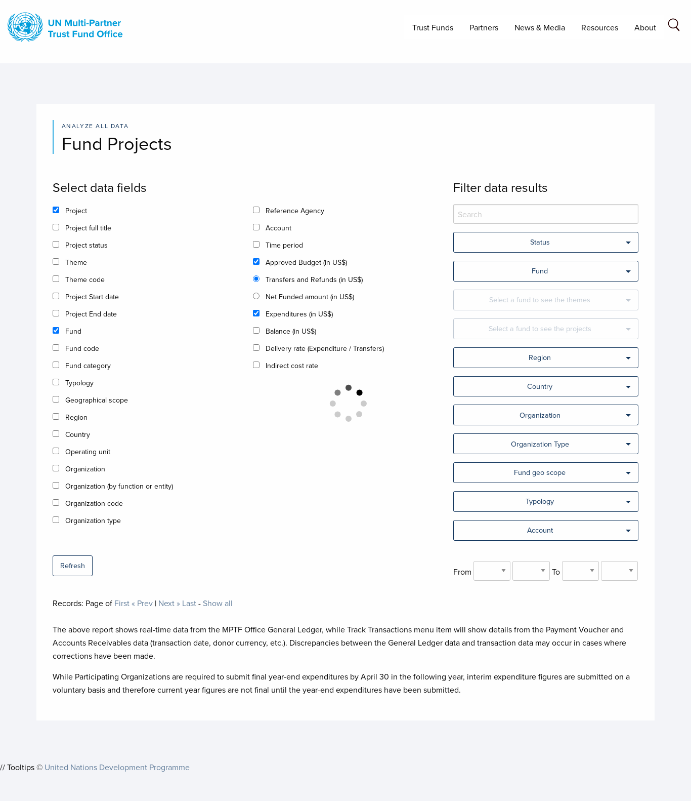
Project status (86, 245)
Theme (76, 262)
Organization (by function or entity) (119, 486)
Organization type (93, 520)
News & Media (539, 27)
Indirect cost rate (292, 366)
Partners (483, 27)
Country (77, 434)
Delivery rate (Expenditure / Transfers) (325, 348)
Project (76, 211)
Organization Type (540, 443)
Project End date (91, 314)
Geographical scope (96, 400)
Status (540, 241)
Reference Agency (295, 211)
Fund (73, 331)
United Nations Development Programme (117, 767)
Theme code (85, 279)
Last (189, 603)
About (645, 27)
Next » (169, 603)
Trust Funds (432, 27)
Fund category (88, 366)
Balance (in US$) (291, 331)
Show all (218, 603)
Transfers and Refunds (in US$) (314, 279)
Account (278, 228)
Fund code (82, 348)
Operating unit (87, 452)
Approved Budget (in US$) (306, 262)
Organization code (94, 503)
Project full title (88, 228)
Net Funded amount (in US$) (310, 297)
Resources (599, 27)
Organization (85, 469)
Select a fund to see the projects (540, 328)
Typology (79, 383)
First (121, 603)
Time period (284, 245)
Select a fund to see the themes (539, 299)
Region (76, 417)
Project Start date (92, 297)
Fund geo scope (540, 472)
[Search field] (674, 26)
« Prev (142, 603)
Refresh (72, 565)
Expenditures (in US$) (299, 314)
